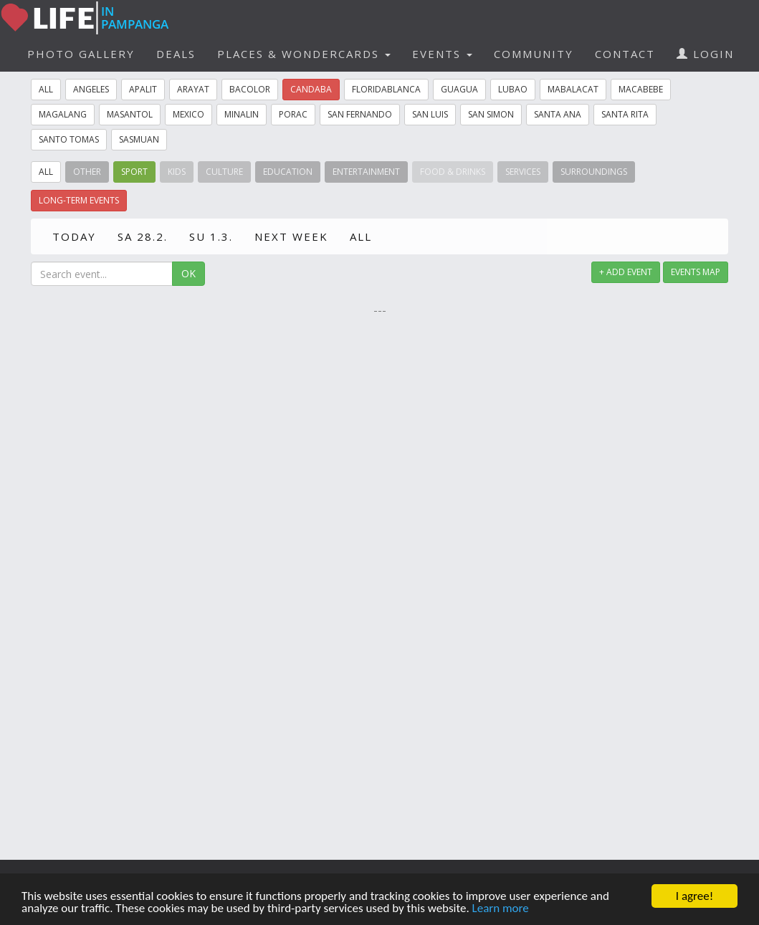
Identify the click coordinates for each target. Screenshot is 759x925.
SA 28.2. (143, 236)
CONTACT (625, 54)
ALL (361, 236)
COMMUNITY (533, 54)
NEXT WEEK (291, 236)
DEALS (176, 54)
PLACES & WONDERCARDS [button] (304, 54)
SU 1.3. (211, 236)
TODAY (74, 236)
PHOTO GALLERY (81, 54)
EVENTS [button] (442, 54)
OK (188, 273)
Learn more (500, 908)
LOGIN (705, 54)
